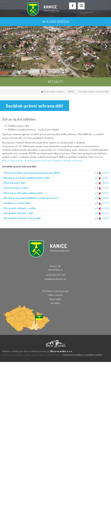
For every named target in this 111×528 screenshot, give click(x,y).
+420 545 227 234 (55, 274)
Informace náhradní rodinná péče (23, 192)
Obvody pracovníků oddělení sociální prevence (31, 197)
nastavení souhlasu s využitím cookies (82, 354)
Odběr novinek (55, 294)
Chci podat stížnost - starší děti (22, 218)
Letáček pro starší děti (17, 202)
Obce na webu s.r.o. (61, 351)
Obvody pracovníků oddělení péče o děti (27, 177)
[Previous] (4, 46)
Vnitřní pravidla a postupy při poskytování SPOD (32, 172)
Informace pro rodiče (16, 187)
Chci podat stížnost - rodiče (20, 208)
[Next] (105, 46)
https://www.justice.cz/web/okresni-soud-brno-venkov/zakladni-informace (42, 160)
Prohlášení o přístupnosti (55, 290)
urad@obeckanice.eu (55, 278)
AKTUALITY (55, 81)
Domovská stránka (52, 91)
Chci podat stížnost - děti (18, 213)
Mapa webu (55, 299)
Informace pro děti (15, 182)
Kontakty (55, 303)
